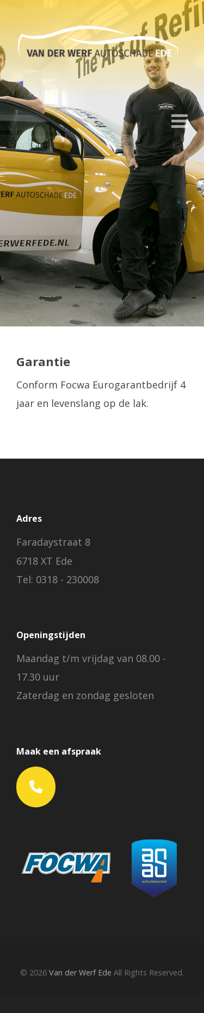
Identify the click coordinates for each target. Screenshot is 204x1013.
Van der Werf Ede (80, 972)
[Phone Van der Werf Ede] (35, 787)
